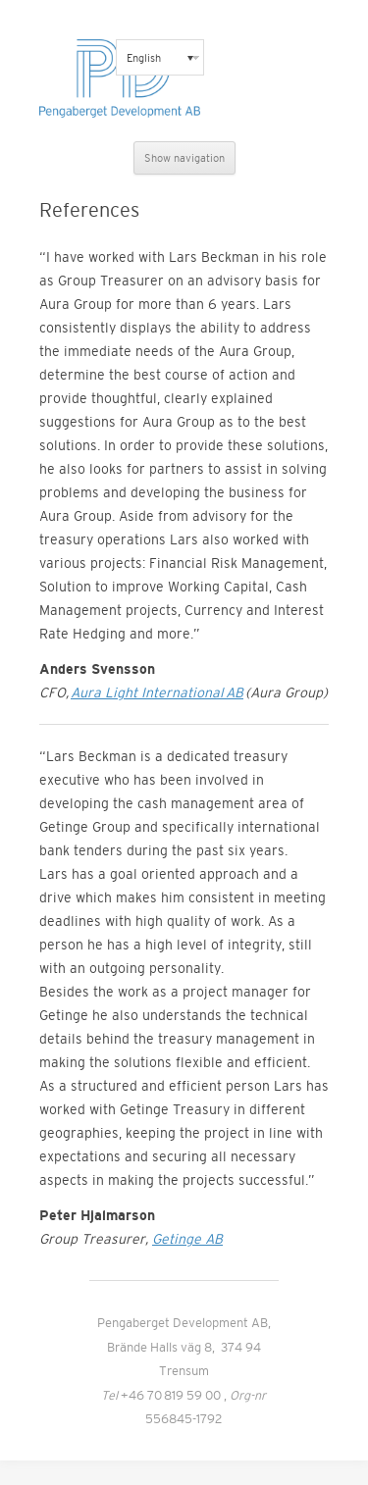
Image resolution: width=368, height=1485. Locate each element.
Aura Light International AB (157, 692)
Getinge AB (187, 1239)
